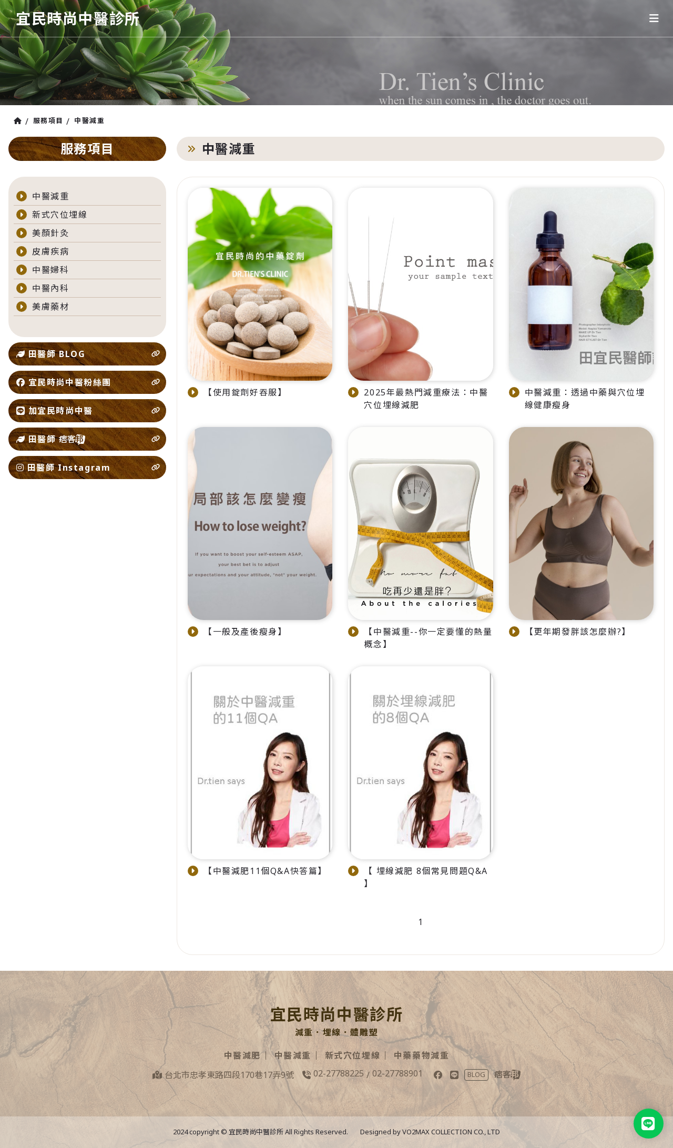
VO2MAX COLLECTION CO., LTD (451, 1132)
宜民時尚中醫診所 (82, 18)
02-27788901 (397, 1074)
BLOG (476, 1075)
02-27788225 (338, 1074)
